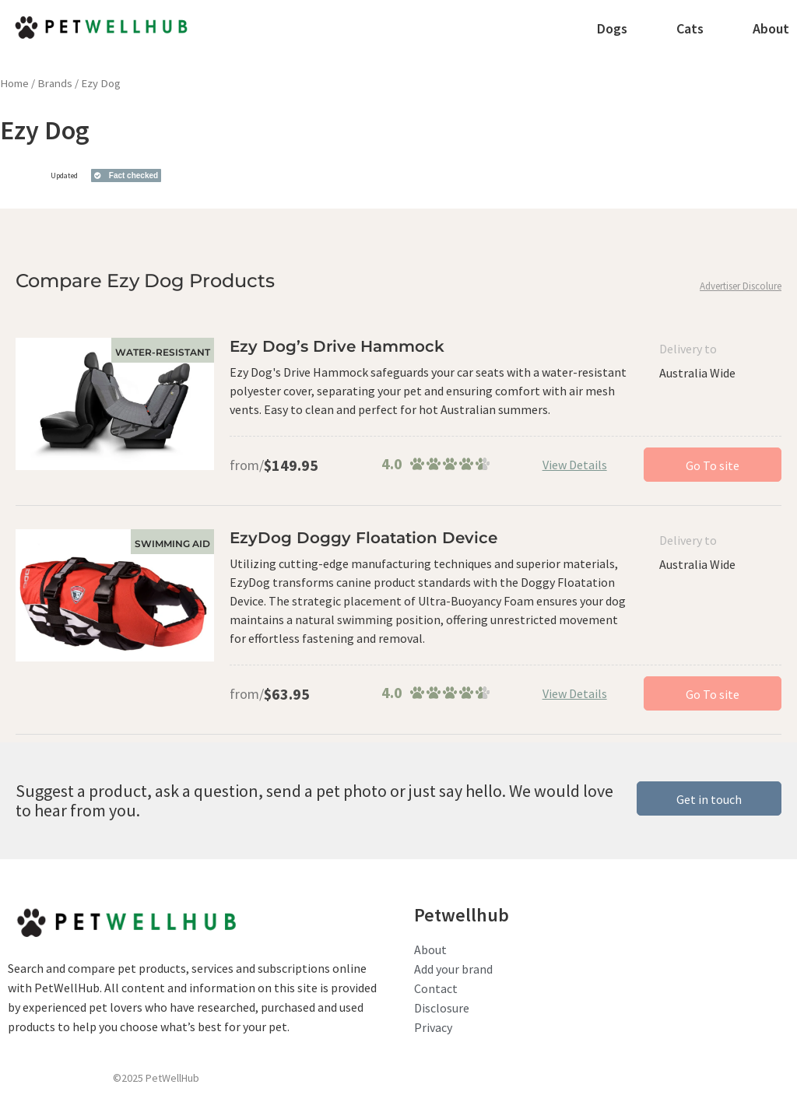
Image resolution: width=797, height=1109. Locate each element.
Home (14, 83)
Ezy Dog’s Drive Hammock (337, 346)
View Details (574, 464)
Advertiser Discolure (740, 286)
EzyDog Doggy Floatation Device (363, 537)
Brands (54, 83)
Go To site (712, 465)
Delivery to (688, 348)
